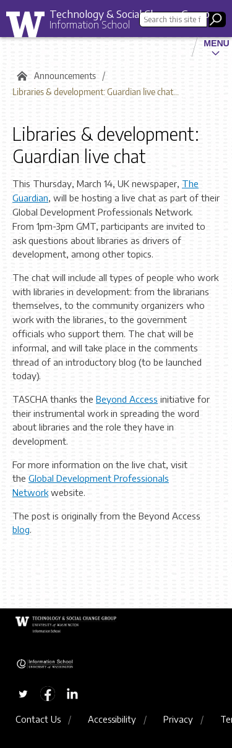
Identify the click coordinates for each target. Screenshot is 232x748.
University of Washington (29, 27)
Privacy (178, 719)
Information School (89, 24)
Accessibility (112, 719)
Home (20, 76)
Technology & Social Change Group (129, 13)
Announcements (65, 76)
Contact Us (38, 719)
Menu (217, 43)
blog (21, 529)
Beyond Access (127, 399)
